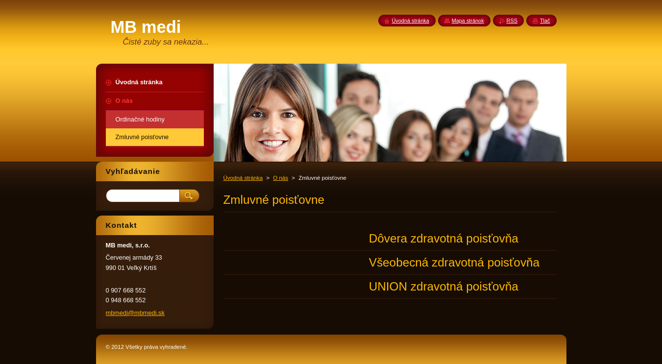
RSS (512, 21)
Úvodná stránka (243, 178)
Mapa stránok (468, 21)
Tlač (545, 21)
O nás (280, 178)
